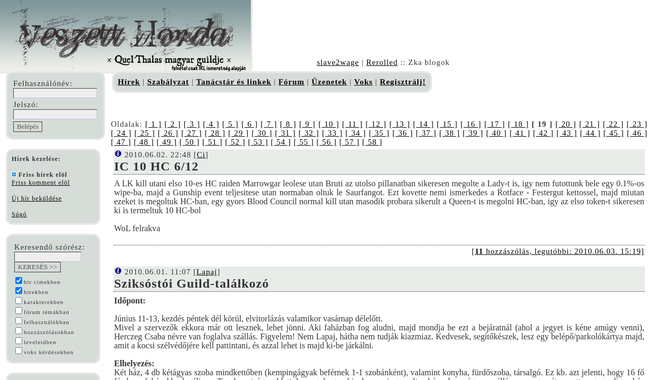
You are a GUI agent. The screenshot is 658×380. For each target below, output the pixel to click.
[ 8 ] (288, 124)
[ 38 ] (449, 133)
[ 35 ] (379, 133)
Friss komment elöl (41, 182)
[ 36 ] (402, 133)
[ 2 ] (172, 124)
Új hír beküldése (37, 198)
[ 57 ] (350, 142)
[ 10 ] (329, 124)
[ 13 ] (399, 124)
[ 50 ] (190, 142)
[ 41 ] (520, 133)
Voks (363, 82)
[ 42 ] (543, 133)
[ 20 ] (566, 124)
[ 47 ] (121, 142)
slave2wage (338, 62)
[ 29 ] (238, 133)
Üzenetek (329, 82)
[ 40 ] (496, 133)
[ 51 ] (212, 142)
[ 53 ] (258, 142)
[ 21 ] (589, 124)
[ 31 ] (285, 133)
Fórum (291, 82)
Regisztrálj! (403, 82)
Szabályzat (168, 82)
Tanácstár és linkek (233, 82)
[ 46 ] (637, 133)
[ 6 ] (249, 124)
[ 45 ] (614, 133)
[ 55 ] (304, 142)
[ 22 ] (613, 124)
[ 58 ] (372, 142)
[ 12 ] (376, 124)
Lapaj (206, 272)
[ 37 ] (426, 133)
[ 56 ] (326, 142)
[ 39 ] (473, 133)
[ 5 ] (230, 124)
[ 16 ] (471, 124)
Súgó (19, 214)
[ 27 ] (191, 133)
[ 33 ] (332, 133)
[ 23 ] (637, 124)
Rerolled (382, 62)
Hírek (129, 82)
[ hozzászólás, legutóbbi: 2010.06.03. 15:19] (558, 251)
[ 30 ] (261, 133)
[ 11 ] (352, 124)
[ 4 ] (211, 124)
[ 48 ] (144, 142)
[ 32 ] (308, 133)
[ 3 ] (192, 124)
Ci (201, 154)
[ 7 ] (269, 124)
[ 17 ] (494, 124)
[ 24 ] (121, 133)
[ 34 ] (355, 133)
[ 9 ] (307, 124)
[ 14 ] (423, 124)
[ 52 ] (235, 142)
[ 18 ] (518, 124)
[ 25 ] (144, 133)
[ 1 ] (153, 124)
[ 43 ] (567, 133)
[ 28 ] (215, 133)
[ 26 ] (168, 133)
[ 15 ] (447, 124)
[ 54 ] (281, 142)
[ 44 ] (590, 133)
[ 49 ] (167, 142)
